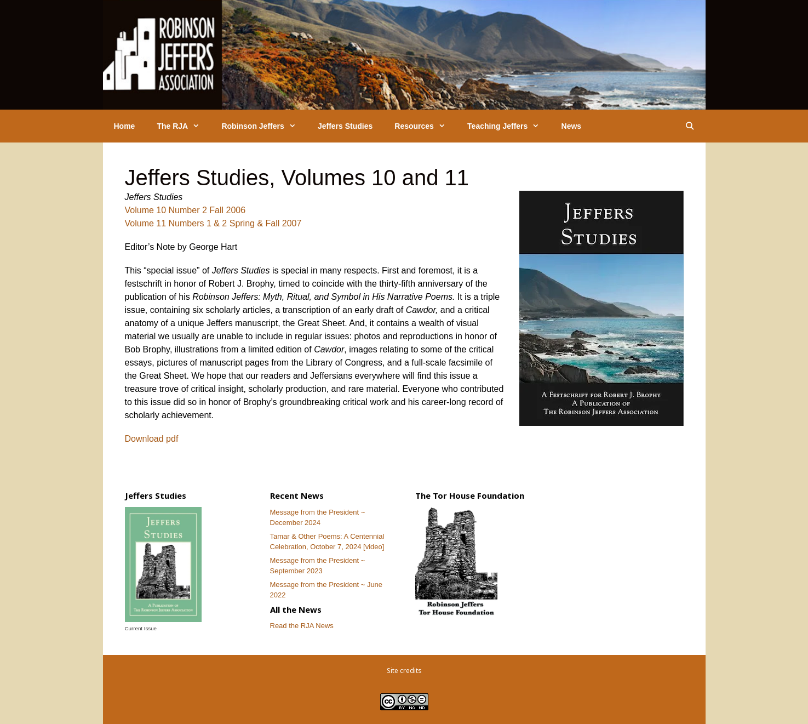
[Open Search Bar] (690, 126)
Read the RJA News (302, 626)
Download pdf (152, 438)
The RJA (183, 126)
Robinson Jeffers (264, 126)
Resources (425, 126)
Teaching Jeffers (508, 126)
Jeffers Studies (345, 126)
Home (124, 126)
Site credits (404, 670)
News (571, 126)
